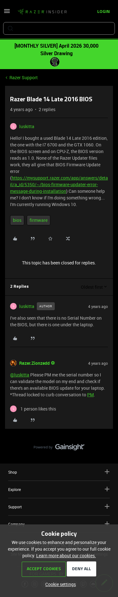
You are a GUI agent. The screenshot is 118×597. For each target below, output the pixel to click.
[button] (7, 13)
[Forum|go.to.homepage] (42, 12)
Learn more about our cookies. (66, 556)
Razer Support (23, 77)
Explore (59, 489)
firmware (39, 220)
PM (90, 395)
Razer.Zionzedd (34, 363)
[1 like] (33, 408)
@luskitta (19, 375)
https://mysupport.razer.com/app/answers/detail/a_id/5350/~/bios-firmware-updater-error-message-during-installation (59, 184)
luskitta (26, 126)
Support (59, 506)
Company (59, 524)
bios (17, 220)
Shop (59, 472)
